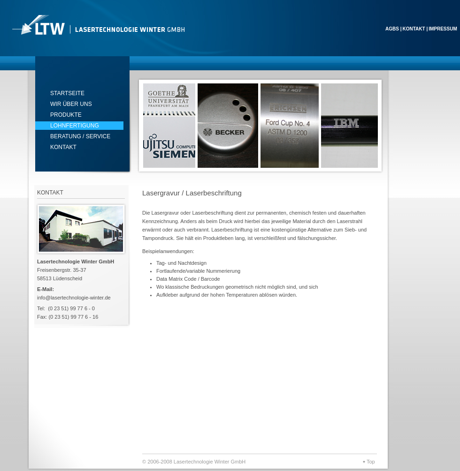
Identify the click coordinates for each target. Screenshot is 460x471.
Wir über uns (71, 104)
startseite (67, 93)
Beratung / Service (80, 136)
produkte (66, 115)
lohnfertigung (74, 125)
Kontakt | (415, 28)
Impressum (443, 28)
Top (371, 461)
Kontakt (63, 147)
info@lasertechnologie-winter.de (74, 297)
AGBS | (393, 28)
